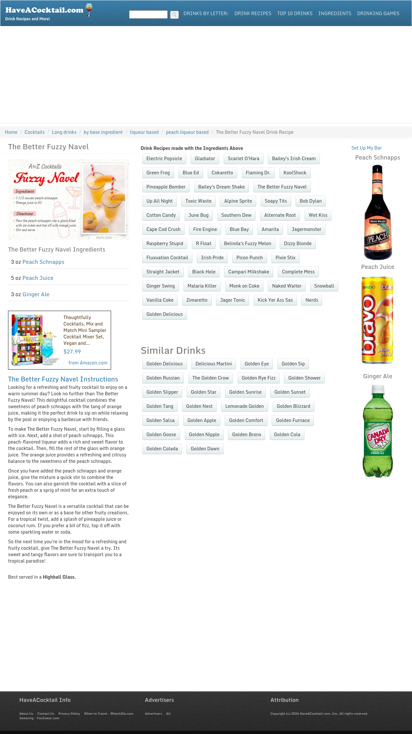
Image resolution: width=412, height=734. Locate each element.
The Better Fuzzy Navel (282, 186)
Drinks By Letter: (206, 13)
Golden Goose (161, 434)
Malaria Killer (202, 285)
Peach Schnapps (43, 261)
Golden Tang (159, 406)
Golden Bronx (246, 434)
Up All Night (159, 201)
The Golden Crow (210, 377)
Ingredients (334, 13)
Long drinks (64, 132)
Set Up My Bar (366, 147)
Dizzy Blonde (298, 243)
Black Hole (203, 271)
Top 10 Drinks (295, 13)
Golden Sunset (289, 392)
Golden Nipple (204, 434)
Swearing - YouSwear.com (39, 717)
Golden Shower (304, 377)
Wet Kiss (318, 215)
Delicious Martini (213, 363)
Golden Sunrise (245, 392)
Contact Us (45, 713)
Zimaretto (197, 300)
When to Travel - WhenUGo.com (108, 713)
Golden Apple (201, 420)
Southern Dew (236, 215)
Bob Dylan (311, 201)
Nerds (311, 300)
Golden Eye (257, 363)
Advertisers (153, 713)
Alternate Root (280, 215)
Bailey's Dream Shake (221, 186)
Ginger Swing (160, 285)
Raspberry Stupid (164, 243)
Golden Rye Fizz (259, 377)
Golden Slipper (162, 392)
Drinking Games (378, 13)
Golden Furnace (293, 420)
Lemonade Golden (244, 406)
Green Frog (158, 172)
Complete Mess (298, 271)
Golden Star (203, 392)
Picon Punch (249, 257)
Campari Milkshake (248, 271)
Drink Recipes (252, 13)
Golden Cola (287, 434)
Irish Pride (212, 257)
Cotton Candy (161, 215)
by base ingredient (103, 132)
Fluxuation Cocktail (167, 257)
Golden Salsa (160, 420)
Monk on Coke (244, 285)
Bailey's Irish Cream (294, 158)
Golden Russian (163, 377)
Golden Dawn (205, 448)
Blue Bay (239, 229)
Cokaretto (222, 172)
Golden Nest (199, 406)
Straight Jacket (163, 271)
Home (11, 132)
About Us (26, 713)
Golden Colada (162, 448)
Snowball (324, 285)
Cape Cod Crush (163, 229)
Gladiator (205, 158)
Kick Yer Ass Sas (275, 300)
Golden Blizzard (294, 406)
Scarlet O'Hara (243, 158)
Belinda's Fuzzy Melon (247, 243)
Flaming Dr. (258, 172)
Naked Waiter (286, 285)
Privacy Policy (69, 713)
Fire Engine (205, 229)
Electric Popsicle (164, 158)
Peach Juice (38, 277)
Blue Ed (191, 172)
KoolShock (295, 172)
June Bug (199, 215)
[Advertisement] (206, 75)
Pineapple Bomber (166, 186)
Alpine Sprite (238, 201)
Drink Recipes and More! (51, 12)
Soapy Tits (276, 201)
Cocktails (34, 132)
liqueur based (144, 132)
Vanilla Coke (159, 300)
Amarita (270, 229)
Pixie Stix (285, 257)
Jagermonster (306, 229)
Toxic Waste (198, 201)
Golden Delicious (164, 314)
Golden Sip (293, 363)
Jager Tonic (232, 300)
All (168, 713)
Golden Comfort (246, 420)
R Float (203, 243)
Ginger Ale (36, 294)
